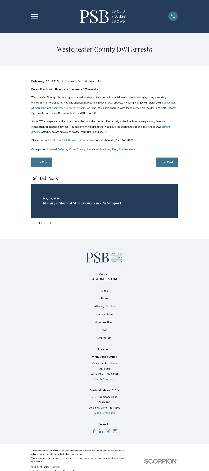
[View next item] (49, 223)
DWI (110, 103)
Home (104, 298)
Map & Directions (104, 379)
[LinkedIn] (101, 431)
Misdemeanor (127, 149)
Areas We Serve (104, 322)
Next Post (167, 162)
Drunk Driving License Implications (89, 149)
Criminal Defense (57, 149)
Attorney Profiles (104, 306)
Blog (104, 330)
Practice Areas (104, 314)
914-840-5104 (104, 279)
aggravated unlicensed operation (71, 108)
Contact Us (104, 338)
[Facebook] (94, 431)
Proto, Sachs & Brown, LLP (66, 140)
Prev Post (42, 162)
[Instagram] (115, 431)
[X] (108, 431)
